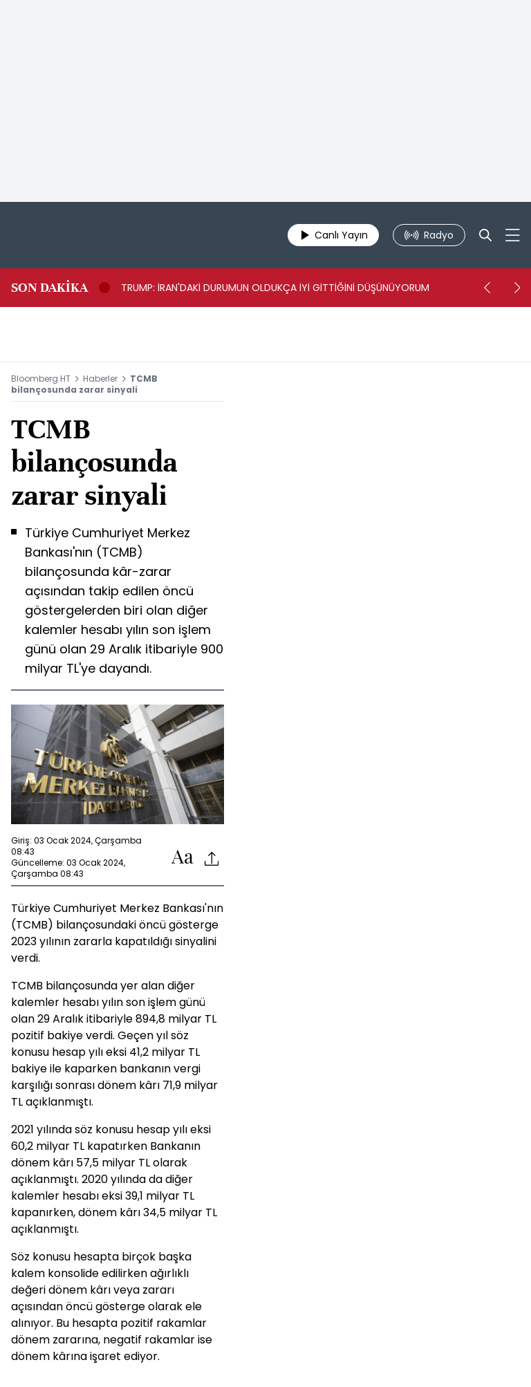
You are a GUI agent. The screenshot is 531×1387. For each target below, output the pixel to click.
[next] (517, 287)
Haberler (100, 378)
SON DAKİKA (49, 288)
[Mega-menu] (512, 235)
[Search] (485, 235)
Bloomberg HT (41, 378)
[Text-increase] (182, 857)
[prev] (487, 287)
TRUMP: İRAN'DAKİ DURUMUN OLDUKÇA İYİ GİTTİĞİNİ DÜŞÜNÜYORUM (275, 288)
